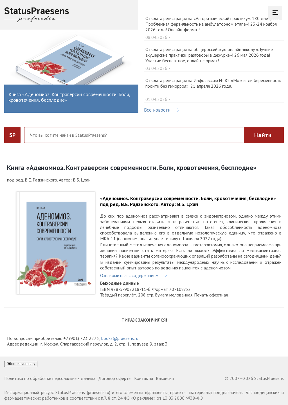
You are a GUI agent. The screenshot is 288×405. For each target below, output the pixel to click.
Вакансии (165, 378)
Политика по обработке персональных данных (49, 378)
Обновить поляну (20, 363)
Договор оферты (114, 378)
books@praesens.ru (119, 338)
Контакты (143, 378)
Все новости (161, 110)
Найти (263, 135)
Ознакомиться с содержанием (129, 275)
